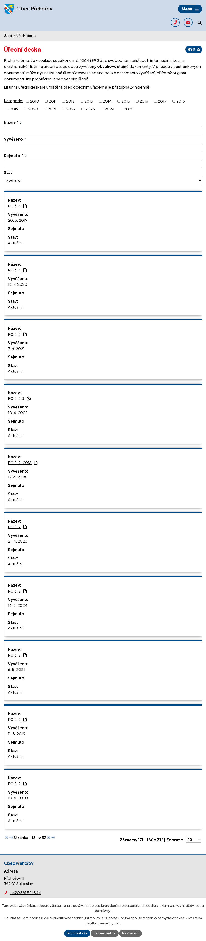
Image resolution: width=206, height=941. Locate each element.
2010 (34, 100)
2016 (144, 100)
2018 (180, 100)
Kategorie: (13, 100)
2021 (52, 109)
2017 (162, 100)
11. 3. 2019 (16, 733)
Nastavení (131, 933)
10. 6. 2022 (17, 412)
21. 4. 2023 (17, 541)
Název (11, 122)
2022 (71, 109)
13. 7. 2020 (17, 284)
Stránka (20, 837)
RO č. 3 (17, 205)
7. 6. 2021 (16, 348)
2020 (33, 109)
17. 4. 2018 (17, 476)
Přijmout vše (77, 933)
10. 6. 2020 (18, 797)
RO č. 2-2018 (23, 462)
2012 (70, 100)
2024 (109, 109)
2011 (52, 100)
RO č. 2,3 (19, 398)
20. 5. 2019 (17, 220)
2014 (107, 100)
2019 (14, 109)
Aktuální (15, 242)
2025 (128, 109)
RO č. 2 (17, 526)
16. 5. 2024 (17, 605)
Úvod (8, 36)
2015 (125, 100)
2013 (88, 100)
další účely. (103, 910)
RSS (193, 49)
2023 (90, 109)
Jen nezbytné (105, 933)
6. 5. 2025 (17, 669)
